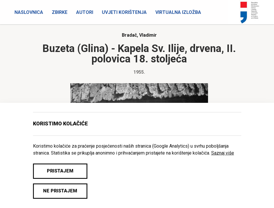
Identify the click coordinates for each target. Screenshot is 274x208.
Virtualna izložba (178, 12)
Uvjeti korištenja (124, 12)
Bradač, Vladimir (139, 35)
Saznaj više (222, 153)
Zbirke (59, 12)
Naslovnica (28, 12)
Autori (84, 12)
